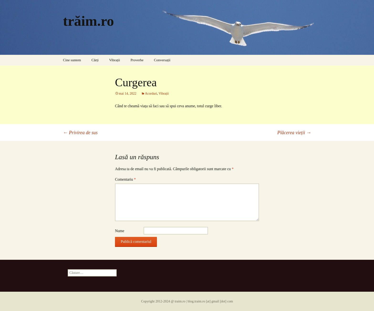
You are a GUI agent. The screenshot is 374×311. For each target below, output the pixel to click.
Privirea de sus (80, 132)
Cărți (95, 60)
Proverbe (136, 60)
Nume (119, 231)
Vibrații (114, 60)
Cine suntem (72, 60)
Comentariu (125, 179)
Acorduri (151, 93)
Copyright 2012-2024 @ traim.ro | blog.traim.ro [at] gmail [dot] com (187, 301)
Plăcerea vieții (294, 132)
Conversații (162, 60)
